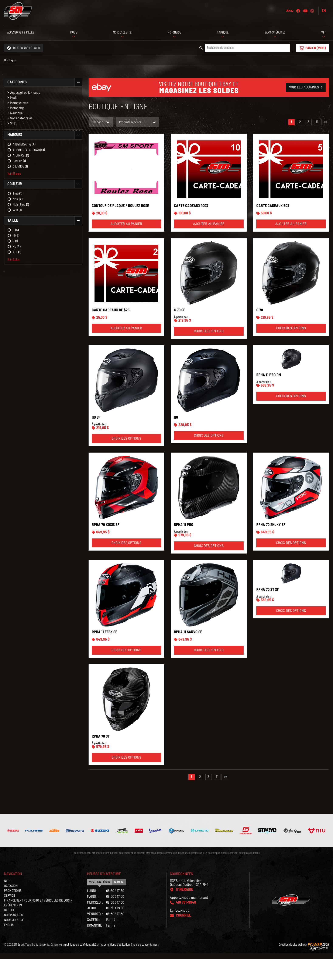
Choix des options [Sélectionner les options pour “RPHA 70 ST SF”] (291, 617)
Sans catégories (21, 118)
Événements (13, 911)
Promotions (12, 897)
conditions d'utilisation (117, 950)
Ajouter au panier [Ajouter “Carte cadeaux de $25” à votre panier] (126, 334)
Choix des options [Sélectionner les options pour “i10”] (209, 442)
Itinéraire (184, 896)
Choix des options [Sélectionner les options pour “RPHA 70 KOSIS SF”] (126, 549)
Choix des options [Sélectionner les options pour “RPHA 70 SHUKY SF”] (291, 549)
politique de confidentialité (80, 950)
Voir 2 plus (13, 259)
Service (9, 901)
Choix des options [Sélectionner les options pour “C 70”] (291, 334)
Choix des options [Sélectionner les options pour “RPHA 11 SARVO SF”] (209, 656)
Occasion (11, 892)
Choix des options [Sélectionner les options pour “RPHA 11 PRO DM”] (291, 402)
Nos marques (13, 921)
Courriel (183, 922)
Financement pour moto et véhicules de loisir (38, 906)
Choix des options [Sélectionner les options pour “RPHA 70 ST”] (126, 764)
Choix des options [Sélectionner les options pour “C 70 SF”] (209, 337)
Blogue (9, 916)
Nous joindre (14, 926)
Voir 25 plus (14, 173)
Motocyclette (19, 103)
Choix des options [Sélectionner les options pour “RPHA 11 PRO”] (209, 552)
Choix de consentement (144, 950)
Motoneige (17, 108)
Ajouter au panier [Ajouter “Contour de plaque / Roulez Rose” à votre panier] (126, 230)
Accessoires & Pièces (25, 92)
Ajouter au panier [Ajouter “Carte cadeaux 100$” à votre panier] (208, 230)
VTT (13, 123)
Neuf (7, 887)
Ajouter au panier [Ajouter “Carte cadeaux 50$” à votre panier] (291, 230)
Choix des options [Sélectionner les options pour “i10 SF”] (126, 445)
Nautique (16, 113)
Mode (13, 97)
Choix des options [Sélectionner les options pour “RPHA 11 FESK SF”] (126, 656)
